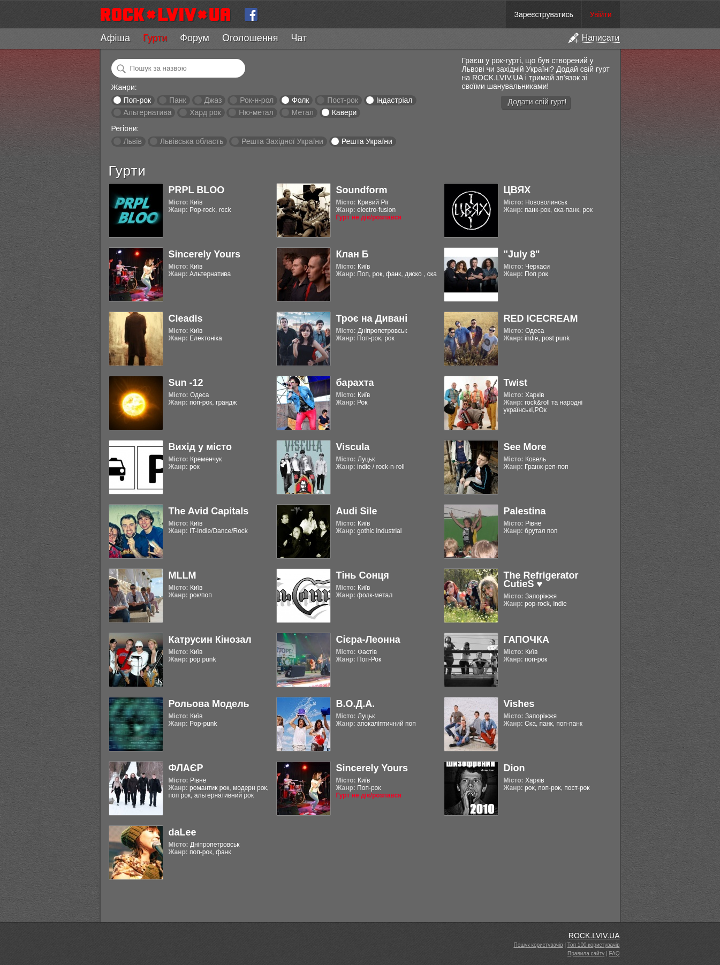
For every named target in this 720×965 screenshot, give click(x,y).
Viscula (353, 447)
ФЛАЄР (186, 768)
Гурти (155, 38)
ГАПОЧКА (526, 639)
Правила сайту (585, 953)
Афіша (115, 38)
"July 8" (522, 254)
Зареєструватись (543, 14)
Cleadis (186, 318)
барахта (355, 382)
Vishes (519, 703)
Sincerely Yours (204, 254)
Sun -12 (186, 382)
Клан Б (352, 254)
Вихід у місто (200, 447)
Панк (177, 100)
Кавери (344, 112)
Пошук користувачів (538, 945)
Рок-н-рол (257, 100)
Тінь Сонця (362, 575)
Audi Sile (356, 511)
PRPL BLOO (197, 190)
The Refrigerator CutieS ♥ (541, 579)
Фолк (300, 100)
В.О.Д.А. (355, 703)
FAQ (614, 953)
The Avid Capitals (209, 511)
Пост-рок (342, 100)
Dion (514, 768)
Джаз (213, 100)
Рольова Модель (209, 703)
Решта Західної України (282, 141)
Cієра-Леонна (368, 639)
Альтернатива (147, 112)
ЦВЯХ (517, 190)
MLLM (182, 575)
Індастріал (394, 100)
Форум (194, 38)
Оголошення (250, 38)
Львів (132, 141)
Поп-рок (137, 100)
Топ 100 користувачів (593, 945)
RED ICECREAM (541, 318)
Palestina (525, 511)
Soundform (362, 190)
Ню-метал (256, 112)
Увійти (601, 14)
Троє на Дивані (372, 318)
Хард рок (205, 112)
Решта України (367, 141)
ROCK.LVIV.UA (594, 935)
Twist (516, 382)
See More (525, 447)
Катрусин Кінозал (210, 639)
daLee (182, 832)
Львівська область (192, 141)
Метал (303, 112)
